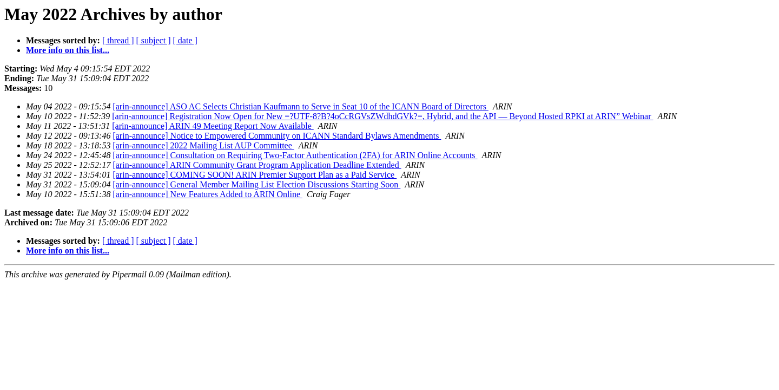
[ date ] (185, 40)
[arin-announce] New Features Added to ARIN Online (207, 194)
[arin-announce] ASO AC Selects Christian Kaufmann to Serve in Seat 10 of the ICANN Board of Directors (300, 106)
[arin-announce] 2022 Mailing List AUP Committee (203, 145)
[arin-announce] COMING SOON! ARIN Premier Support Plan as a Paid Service (255, 174)
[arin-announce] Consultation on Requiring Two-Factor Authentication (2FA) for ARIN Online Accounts (295, 155)
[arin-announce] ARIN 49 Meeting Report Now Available (213, 126)
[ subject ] (153, 40)
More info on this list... (67, 50)
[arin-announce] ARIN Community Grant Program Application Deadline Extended (257, 165)
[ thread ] (118, 40)
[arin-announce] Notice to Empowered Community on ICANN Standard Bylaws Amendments (277, 135)
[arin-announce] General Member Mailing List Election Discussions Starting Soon (256, 184)
